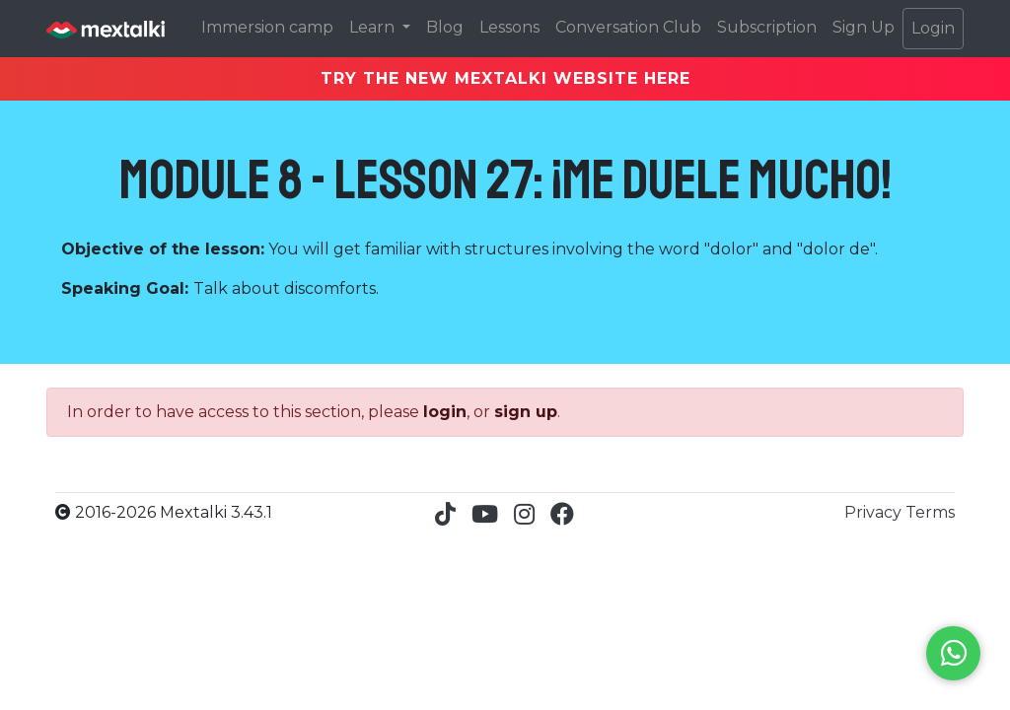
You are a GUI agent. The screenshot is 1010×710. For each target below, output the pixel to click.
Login (933, 28)
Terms (930, 512)
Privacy (874, 512)
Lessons (509, 27)
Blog (445, 27)
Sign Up (863, 27)
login (445, 411)
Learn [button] (373, 27)
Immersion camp (267, 27)
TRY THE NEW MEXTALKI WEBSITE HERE (505, 78)
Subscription (767, 27)
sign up (525, 411)
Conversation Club (628, 27)
